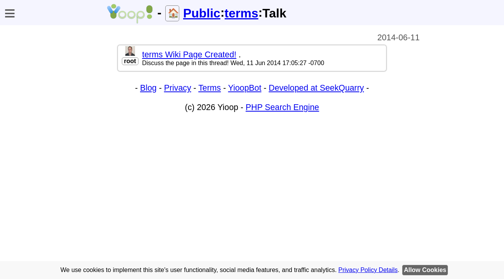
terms (241, 13)
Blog (148, 88)
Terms (209, 88)
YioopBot (245, 88)
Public (201, 13)
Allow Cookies (425, 270)
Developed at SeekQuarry (316, 88)
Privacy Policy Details (368, 270)
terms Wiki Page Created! (189, 54)
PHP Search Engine (282, 107)
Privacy (177, 88)
